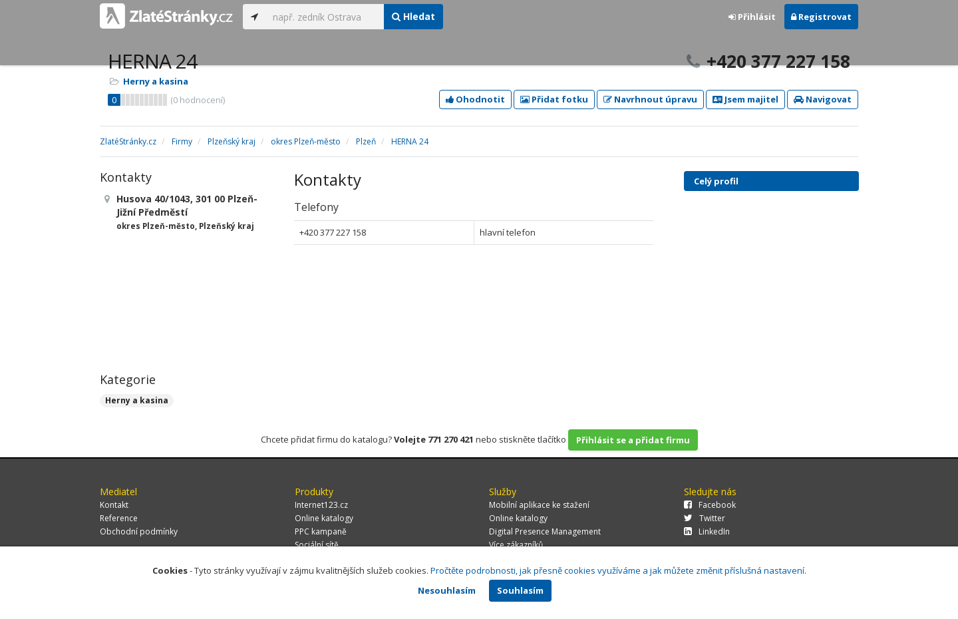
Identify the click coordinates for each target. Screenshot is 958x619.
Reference (119, 518)
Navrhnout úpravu (650, 99)
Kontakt (114, 505)
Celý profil (716, 181)
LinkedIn (707, 531)
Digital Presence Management (545, 531)
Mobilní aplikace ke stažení (539, 505)
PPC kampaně (321, 531)
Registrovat (821, 17)
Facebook (710, 505)
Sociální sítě (317, 544)
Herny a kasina (155, 81)
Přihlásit (752, 17)
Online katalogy (324, 518)
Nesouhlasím (447, 590)
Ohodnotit (475, 99)
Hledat (413, 16)
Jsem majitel (745, 99)
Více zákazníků (516, 544)
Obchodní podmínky (139, 531)
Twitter (704, 518)
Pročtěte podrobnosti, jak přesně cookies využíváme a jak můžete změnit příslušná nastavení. (618, 570)
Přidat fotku (554, 99)
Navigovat (823, 99)
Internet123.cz (321, 505)
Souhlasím (520, 590)
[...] (325, 16)
